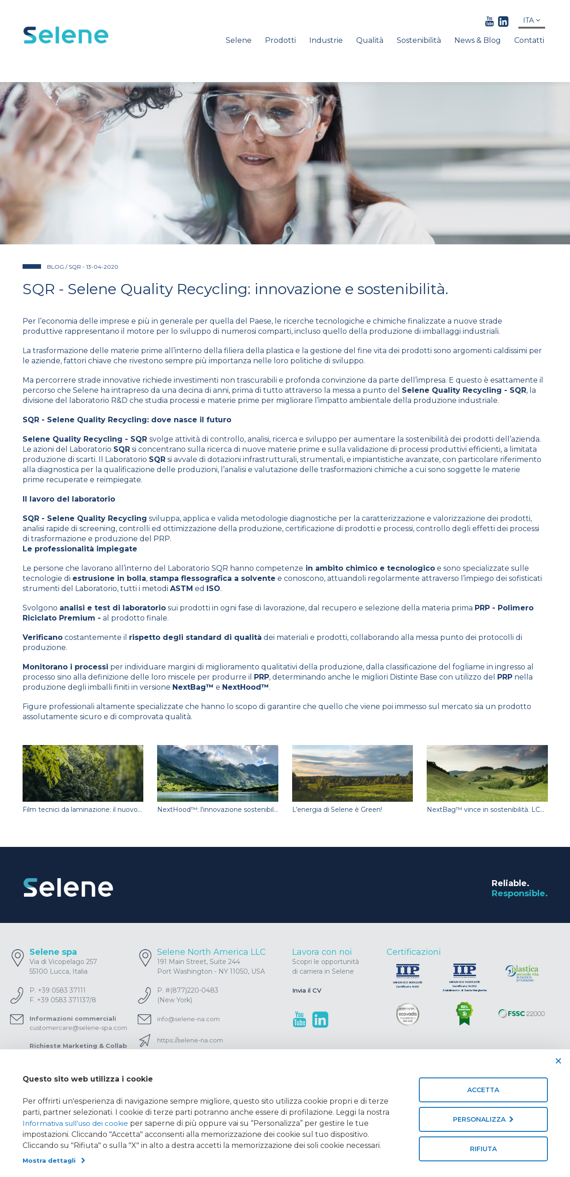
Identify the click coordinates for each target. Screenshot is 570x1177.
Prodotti (280, 40)
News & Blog (477, 40)
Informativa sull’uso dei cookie (78, 1123)
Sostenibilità (419, 40)
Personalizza (483, 1119)
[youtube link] (489, 21)
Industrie (326, 40)
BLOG (55, 266)
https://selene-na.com (192, 1040)
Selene (239, 40)
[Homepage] (83, 35)
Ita (532, 20)
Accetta (483, 1090)
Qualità (369, 40)
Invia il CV (308, 990)
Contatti (529, 40)
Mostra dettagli (55, 1160)
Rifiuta (483, 1149)
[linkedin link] (503, 21)
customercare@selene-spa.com (78, 1027)
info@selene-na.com (188, 1019)
